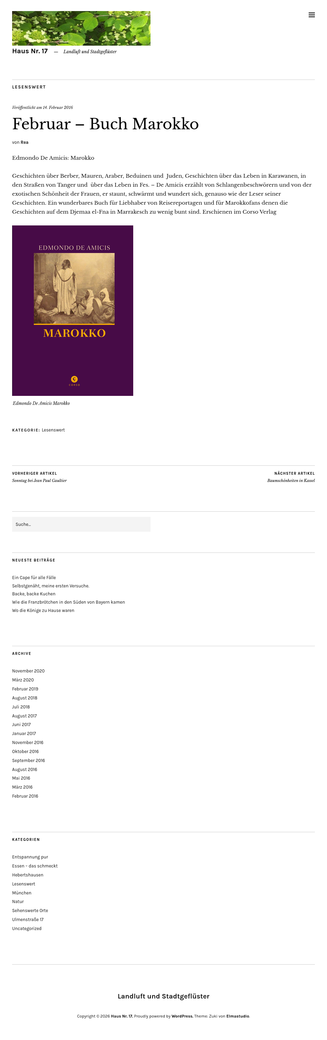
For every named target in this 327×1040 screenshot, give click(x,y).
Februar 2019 (25, 688)
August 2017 (24, 715)
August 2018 (24, 697)
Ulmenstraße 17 (28, 919)
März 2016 (22, 787)
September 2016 (28, 760)
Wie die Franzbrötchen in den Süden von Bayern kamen (68, 602)
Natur (18, 901)
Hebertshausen (27, 875)
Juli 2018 (21, 706)
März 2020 (23, 679)
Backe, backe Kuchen (33, 593)
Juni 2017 (21, 724)
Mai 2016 (21, 778)
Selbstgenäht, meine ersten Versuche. (50, 585)
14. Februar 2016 (58, 107)
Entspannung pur (30, 857)
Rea (25, 142)
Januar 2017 (24, 733)
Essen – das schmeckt (35, 866)
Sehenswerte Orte (30, 910)
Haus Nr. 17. (122, 1016)
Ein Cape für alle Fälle (34, 577)
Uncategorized (27, 928)
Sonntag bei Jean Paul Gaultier (39, 477)
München (21, 892)
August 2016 (24, 769)
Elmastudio (237, 1016)
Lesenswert (29, 87)
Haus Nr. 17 (30, 51)
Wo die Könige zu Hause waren (43, 610)
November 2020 (28, 671)
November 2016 (28, 742)
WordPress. (182, 1016)
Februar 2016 (25, 796)
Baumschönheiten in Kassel (291, 477)
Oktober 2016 (25, 751)
